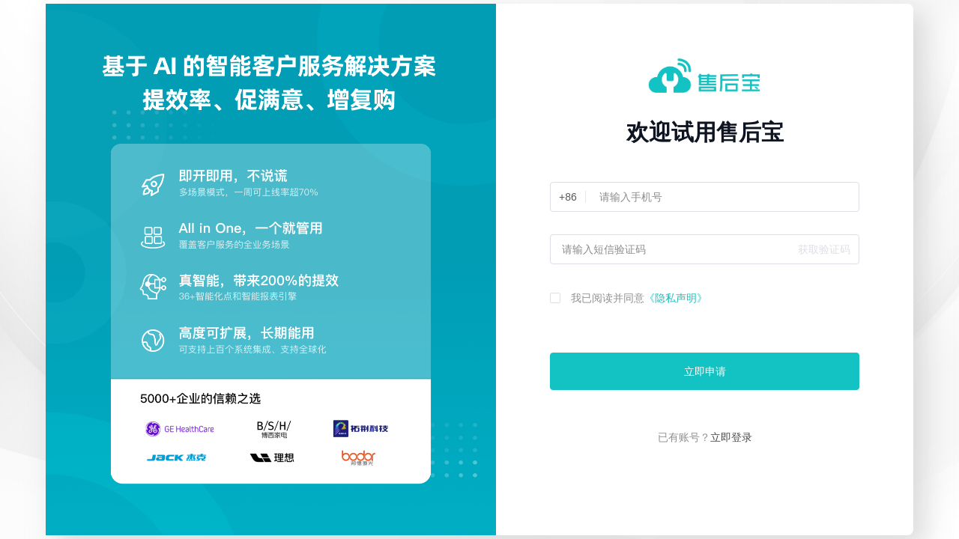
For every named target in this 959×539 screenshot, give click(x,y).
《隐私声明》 (675, 298)
